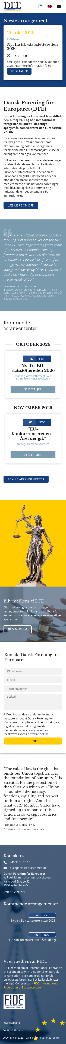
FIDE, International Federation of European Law (31, 985)
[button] (59, 6)
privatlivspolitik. (38, 734)
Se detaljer (19, 71)
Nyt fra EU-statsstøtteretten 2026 (33, 368)
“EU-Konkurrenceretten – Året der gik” (33, 434)
